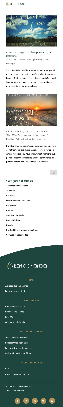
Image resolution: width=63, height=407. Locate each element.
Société (9, 225)
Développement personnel (30, 59)
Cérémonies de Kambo (15, 322)
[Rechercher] (53, 172)
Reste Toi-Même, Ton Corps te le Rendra (27, 131)
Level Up (9, 317)
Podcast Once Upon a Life (16, 342)
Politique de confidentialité (17, 374)
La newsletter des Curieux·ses (18, 348)
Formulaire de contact (15, 291)
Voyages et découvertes (17, 234)
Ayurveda (10, 190)
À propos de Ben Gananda (16, 285)
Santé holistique (13, 220)
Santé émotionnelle (15, 215)
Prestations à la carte (15, 306)
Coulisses (10, 195)
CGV (7, 368)
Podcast (10, 210)
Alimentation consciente (17, 185)
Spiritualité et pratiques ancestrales (32, 139)
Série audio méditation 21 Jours (19, 353)
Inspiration (11, 205)
